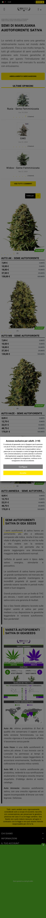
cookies (7, 458)
